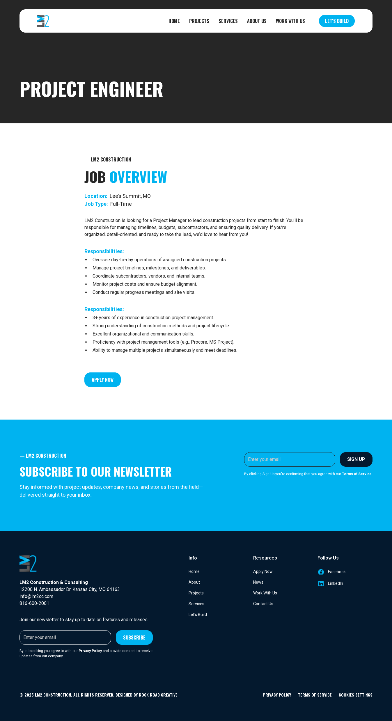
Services (228, 20)
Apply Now (102, 379)
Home (174, 20)
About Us (257, 20)
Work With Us (290, 20)
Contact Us (263, 603)
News (258, 582)
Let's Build (337, 20)
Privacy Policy (277, 695)
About (194, 582)
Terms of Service (315, 695)
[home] (43, 21)
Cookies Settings (356, 695)
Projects (199, 20)
